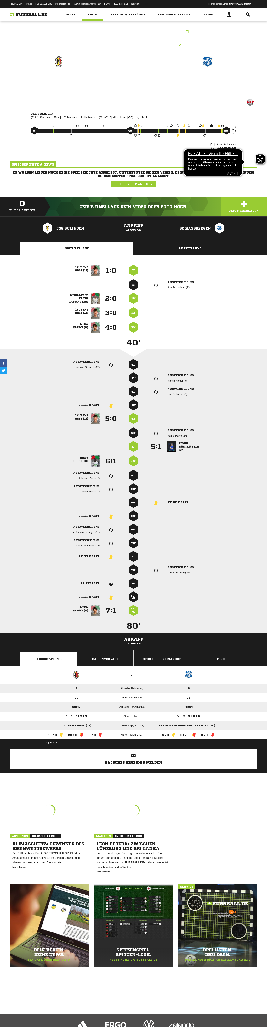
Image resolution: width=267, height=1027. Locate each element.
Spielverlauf (77, 248)
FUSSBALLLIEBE (43, 4)
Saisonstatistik (49, 659)
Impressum (15, 1018)
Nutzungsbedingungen (58, 1018)
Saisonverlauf (105, 659)
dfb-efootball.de (62, 4)
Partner (107, 4)
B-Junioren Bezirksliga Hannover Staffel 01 (133, 32)
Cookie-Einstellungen (123, 1018)
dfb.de (29, 4)
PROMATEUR (16, 4)
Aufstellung (190, 248)
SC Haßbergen (207, 78)
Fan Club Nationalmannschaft (87, 4)
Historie (218, 659)
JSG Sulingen (58, 78)
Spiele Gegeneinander (162, 659)
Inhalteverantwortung (99, 1018)
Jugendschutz (79, 1018)
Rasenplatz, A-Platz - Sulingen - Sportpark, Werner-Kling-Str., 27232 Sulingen (133, 44)
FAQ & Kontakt (121, 4)
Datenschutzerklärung (34, 1018)
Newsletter (136, 4)
